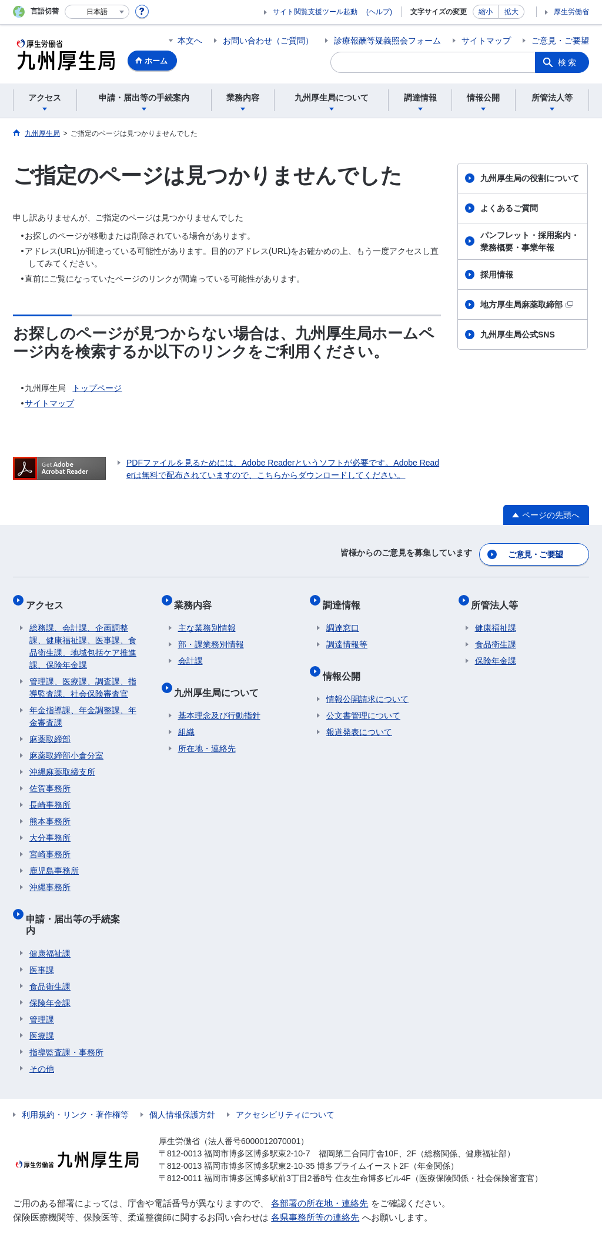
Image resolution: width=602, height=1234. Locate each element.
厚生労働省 (571, 12)
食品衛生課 (50, 956)
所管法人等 (498, 598)
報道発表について (359, 713)
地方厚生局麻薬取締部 (526, 304)
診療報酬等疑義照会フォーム (387, 40)
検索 (568, 62)
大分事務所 (50, 827)
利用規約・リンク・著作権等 (75, 1084)
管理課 (41, 989)
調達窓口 (342, 617)
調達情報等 (346, 633)
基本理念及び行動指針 (219, 697)
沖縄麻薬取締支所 (62, 761)
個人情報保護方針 (182, 1084)
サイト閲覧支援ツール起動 (315, 12)
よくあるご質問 (509, 208)
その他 (41, 1039)
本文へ (190, 40)
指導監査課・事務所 (66, 1022)
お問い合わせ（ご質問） (268, 40)
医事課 (41, 940)
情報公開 (345, 661)
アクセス (48, 598)
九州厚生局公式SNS (517, 334)
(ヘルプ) (379, 12)
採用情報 (496, 274)
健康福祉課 (50, 923)
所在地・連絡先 (207, 730)
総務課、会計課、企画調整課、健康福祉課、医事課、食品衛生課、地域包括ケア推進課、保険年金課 (82, 636)
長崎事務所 (50, 794)
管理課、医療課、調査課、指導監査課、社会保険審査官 (82, 677)
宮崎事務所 (50, 843)
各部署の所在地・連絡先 (319, 1173)
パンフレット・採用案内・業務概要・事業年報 (529, 241)
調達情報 (345, 598)
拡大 (511, 12)
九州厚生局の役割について (529, 178)
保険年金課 (50, 973)
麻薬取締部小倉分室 (66, 745)
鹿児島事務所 (54, 860)
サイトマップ (486, 40)
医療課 (41, 1006)
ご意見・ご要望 (560, 40)
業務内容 (197, 598)
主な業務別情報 (207, 617)
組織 (186, 713)
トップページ (97, 388)
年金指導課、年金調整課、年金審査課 (82, 706)
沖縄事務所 (50, 876)
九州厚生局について (220, 678)
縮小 (486, 12)
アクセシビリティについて (285, 1084)
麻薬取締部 (50, 728)
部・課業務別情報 (211, 633)
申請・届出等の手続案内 (81, 904)
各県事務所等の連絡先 (315, 1188)
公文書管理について (363, 697)
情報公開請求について (367, 680)
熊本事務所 (50, 810)
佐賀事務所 (50, 777)
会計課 (190, 650)
